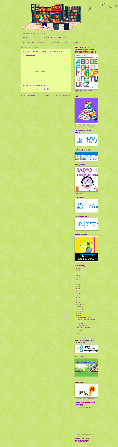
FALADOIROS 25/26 (37, 38)
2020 (77, 282)
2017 (77, 288)
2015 (77, 293)
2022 (77, 277)
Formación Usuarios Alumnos (86, 407)
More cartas (44, 85)
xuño (78, 313)
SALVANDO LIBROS (81, 325)
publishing (37, 85)
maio (78, 315)
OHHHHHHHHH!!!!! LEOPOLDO (84, 317)
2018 (77, 286)
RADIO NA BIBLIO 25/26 (57, 38)
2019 (77, 284)
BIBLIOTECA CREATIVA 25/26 (34, 43)
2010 (77, 333)
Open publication (27, 85)
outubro (79, 308)
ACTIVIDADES (54, 43)
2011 (77, 302)
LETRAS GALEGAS (81, 323)
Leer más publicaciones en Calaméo (85, 434)
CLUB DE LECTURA (70, 43)
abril (78, 330)
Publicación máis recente (29, 95)
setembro (79, 311)
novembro (80, 306)
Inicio (25, 38)
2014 (77, 295)
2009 (77, 335)
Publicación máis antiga (63, 95)
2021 (77, 279)
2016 (77, 291)
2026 (77, 268)
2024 (77, 272)
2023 (77, 275)
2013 (77, 297)
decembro (80, 304)
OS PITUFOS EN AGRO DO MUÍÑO (85, 327)
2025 (77, 270)
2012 (77, 300)
